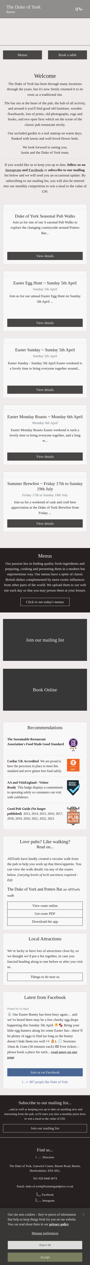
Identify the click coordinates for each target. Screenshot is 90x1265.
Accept (45, 1257)
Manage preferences (45, 1233)
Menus (22, 55)
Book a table (67, 55)
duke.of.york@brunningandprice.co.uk (49, 1186)
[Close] (83, 1214)
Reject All (45, 1245)
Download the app (45, 921)
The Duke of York (23, 7)
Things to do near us (45, 977)
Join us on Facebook (45, 1072)
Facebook (36, 170)
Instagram (13, 170)
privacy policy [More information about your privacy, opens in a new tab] (59, 1224)
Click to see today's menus (45, 602)
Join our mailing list (45, 1128)
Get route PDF (45, 913)
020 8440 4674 (48, 1178)
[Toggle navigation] (79, 9)
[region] (45, 1236)
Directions (45, 1157)
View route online (45, 906)
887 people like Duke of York (45, 1082)
